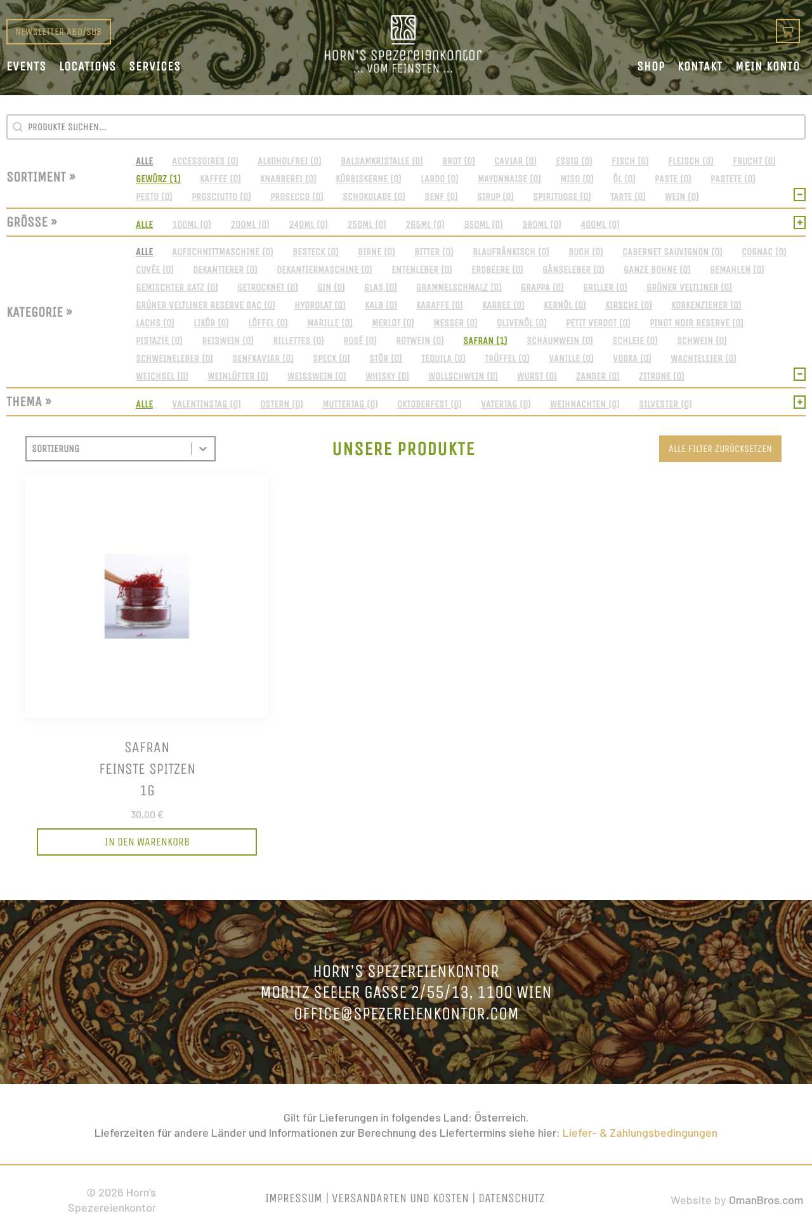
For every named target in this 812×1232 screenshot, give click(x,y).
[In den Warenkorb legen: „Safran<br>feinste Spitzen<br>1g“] (147, 842)
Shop (651, 66)
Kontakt (700, 66)
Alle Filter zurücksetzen (720, 448)
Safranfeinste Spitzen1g (147, 768)
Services (155, 66)
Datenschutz (511, 1198)
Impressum (293, 1198)
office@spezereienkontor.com (406, 1013)
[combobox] (109, 448)
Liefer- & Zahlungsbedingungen (640, 1132)
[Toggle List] (203, 448)
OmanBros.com (766, 1200)
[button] (144, 161)
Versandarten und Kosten (400, 1198)
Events (26, 66)
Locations (87, 66)
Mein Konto (767, 66)
